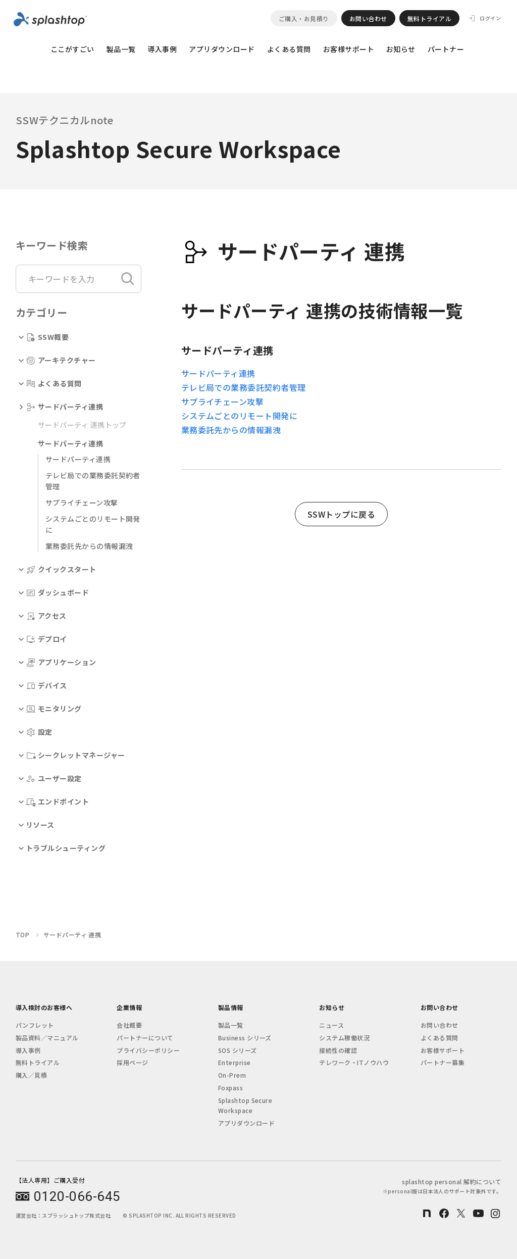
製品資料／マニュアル (47, 1037)
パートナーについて (145, 1037)
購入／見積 (31, 1075)
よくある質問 (289, 49)
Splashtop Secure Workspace (245, 1105)
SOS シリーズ (237, 1050)
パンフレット (35, 1025)
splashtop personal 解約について (442, 1186)
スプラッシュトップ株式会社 (76, 1215)
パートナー (446, 49)
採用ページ (132, 1062)
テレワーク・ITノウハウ (354, 1062)
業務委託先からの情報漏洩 (89, 546)
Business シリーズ (245, 1037)
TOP (22, 934)
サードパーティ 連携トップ (82, 425)
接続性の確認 (338, 1050)
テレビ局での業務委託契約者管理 (243, 387)
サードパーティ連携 (78, 459)
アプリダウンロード (221, 49)
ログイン (490, 18)
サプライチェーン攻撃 (81, 502)
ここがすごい (72, 49)
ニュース (331, 1025)
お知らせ (401, 49)
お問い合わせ (368, 18)
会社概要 (129, 1025)
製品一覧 (121, 49)
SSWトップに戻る (341, 514)
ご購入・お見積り (304, 18)
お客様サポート (348, 49)
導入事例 (162, 49)
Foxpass (230, 1087)
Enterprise (234, 1062)
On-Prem (232, 1075)
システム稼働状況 (344, 1037)
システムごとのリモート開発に (239, 416)
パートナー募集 (442, 1062)
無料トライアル (429, 18)
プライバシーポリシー (148, 1050)
